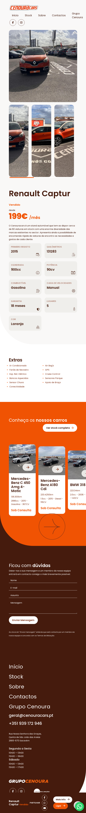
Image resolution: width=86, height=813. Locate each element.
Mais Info (63, 799)
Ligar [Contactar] (60, 805)
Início (15, 15)
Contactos (59, 15)
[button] (52, 526)
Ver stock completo (60, 427)
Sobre (42, 15)
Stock (28, 15)
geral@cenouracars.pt (31, 715)
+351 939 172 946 (25, 723)
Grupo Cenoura (29, 706)
